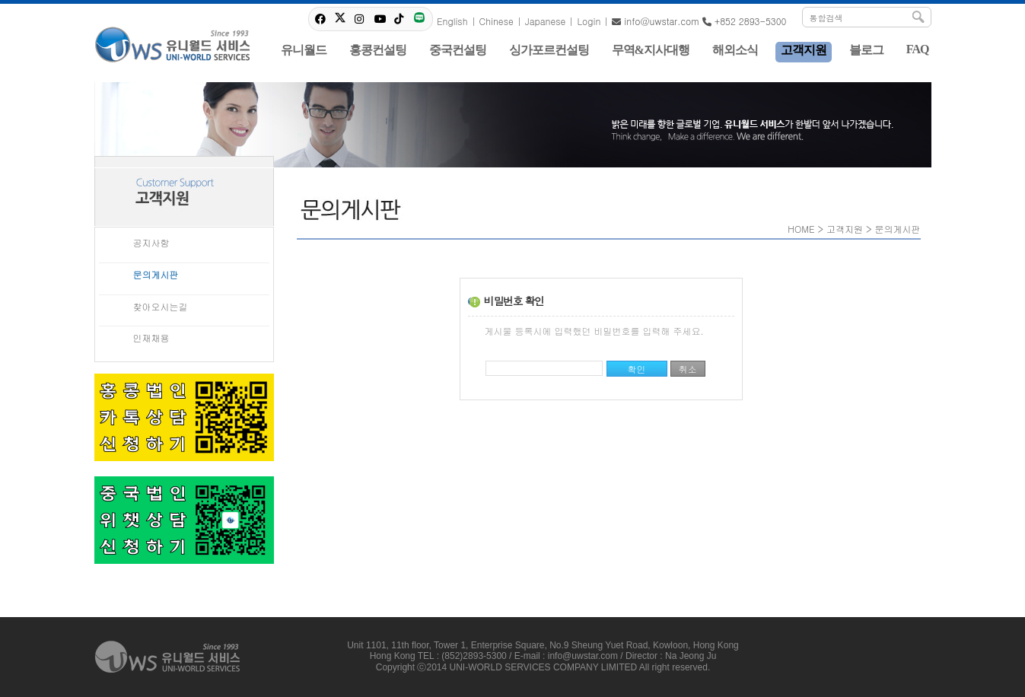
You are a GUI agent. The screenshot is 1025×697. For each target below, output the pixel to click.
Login (588, 20)
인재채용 (151, 337)
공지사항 (151, 242)
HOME (801, 228)
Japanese (545, 20)
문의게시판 (156, 274)
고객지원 (844, 228)
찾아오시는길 (160, 306)
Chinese (496, 20)
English (452, 20)
